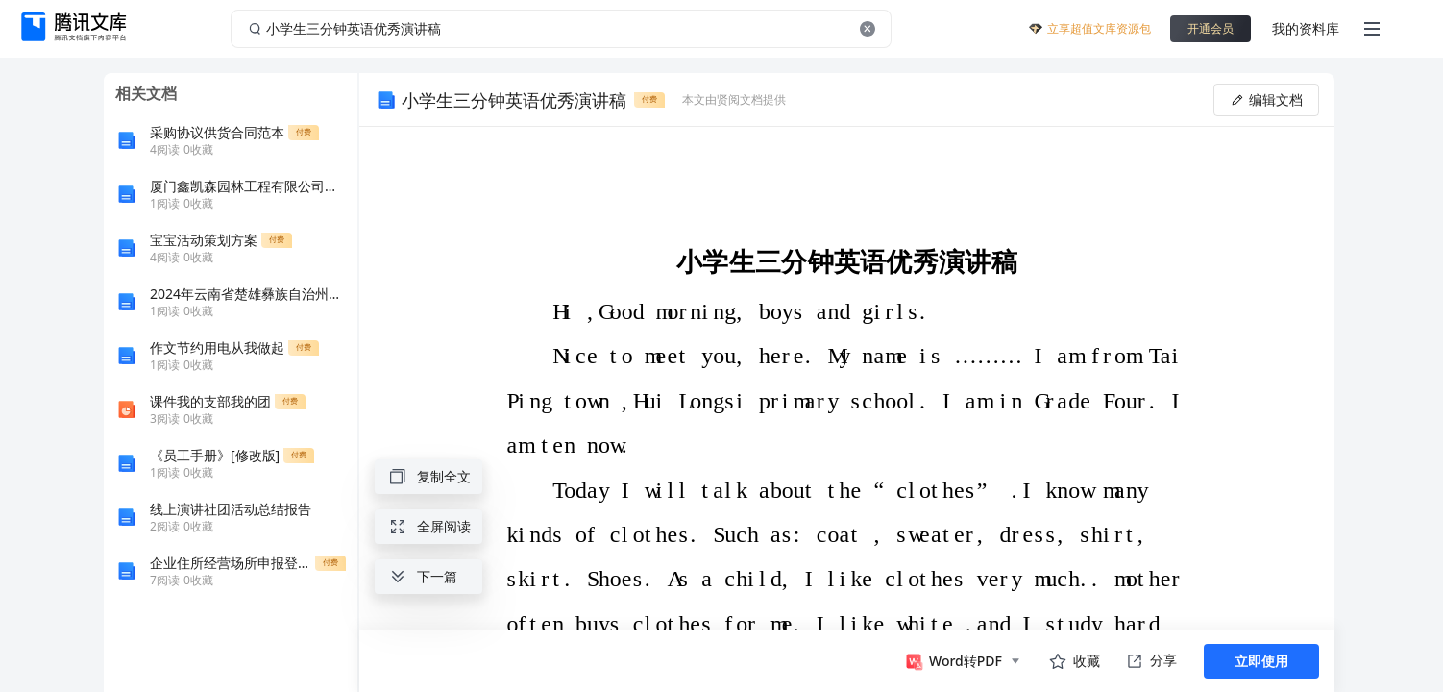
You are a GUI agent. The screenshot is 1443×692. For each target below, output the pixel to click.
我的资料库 (1305, 28)
